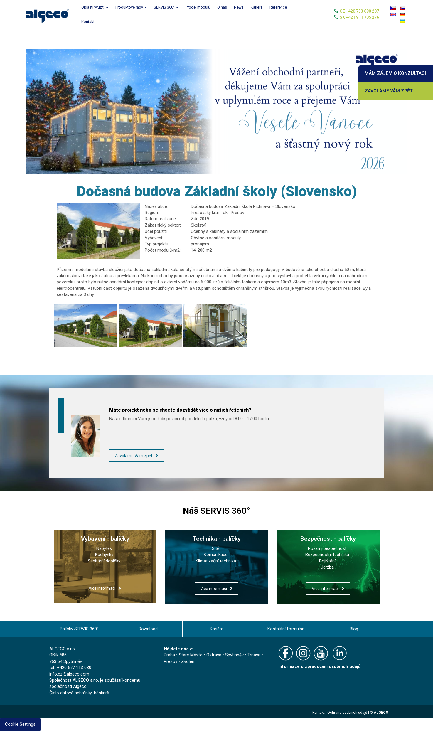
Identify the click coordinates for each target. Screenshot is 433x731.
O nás (222, 7)
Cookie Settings (20, 724)
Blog (354, 628)
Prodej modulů (198, 7)
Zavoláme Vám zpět (389, 91)
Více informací (102, 588)
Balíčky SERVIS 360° (79, 628)
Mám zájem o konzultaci (395, 73)
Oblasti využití (94, 7)
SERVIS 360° (166, 7)
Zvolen (187, 661)
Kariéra (256, 7)
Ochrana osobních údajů (347, 712)
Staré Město (191, 655)
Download (148, 628)
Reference (278, 7)
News (239, 7)
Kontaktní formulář (285, 628)
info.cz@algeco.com (69, 674)
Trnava (253, 655)
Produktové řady (131, 7)
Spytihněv (234, 655)
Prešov (170, 661)
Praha (169, 655)
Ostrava (213, 655)
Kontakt (88, 21)
